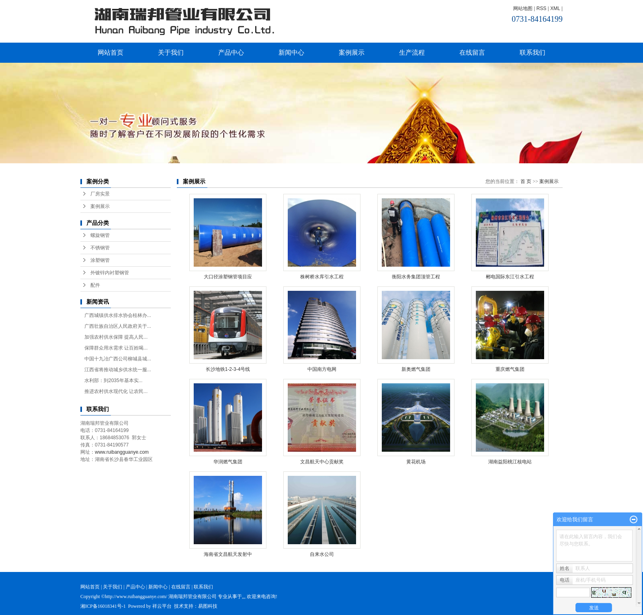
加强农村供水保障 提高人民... (115, 337)
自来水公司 (322, 554)
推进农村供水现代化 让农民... (115, 391)
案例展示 (352, 52)
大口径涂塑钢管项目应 (228, 277)
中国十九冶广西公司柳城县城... (117, 359)
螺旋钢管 (100, 235)
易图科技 (207, 606)
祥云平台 (162, 606)
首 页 (525, 181)
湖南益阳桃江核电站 (510, 462)
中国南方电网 (321, 369)
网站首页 (110, 52)
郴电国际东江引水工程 (510, 277)
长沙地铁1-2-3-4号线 (228, 369)
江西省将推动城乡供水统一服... (117, 369)
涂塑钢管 (100, 260)
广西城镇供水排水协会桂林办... (117, 315)
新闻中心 (291, 52)
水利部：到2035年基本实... (113, 380)
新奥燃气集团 (415, 369)
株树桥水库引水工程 (322, 277)
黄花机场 (416, 462)
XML (555, 8)
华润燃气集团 (227, 462)
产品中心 (231, 52)
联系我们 (532, 52)
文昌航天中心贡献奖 (322, 462)
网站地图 (522, 8)
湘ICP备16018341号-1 (103, 606)
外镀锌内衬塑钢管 (109, 273)
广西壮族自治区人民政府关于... (117, 326)
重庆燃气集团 (510, 369)
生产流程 (412, 52)
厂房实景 (100, 194)
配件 (95, 285)
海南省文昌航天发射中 (228, 554)
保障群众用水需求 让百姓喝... (115, 348)
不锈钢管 (100, 248)
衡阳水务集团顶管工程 (416, 277)
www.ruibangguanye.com (122, 452)
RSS (542, 8)
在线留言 (472, 52)
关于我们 (171, 52)
